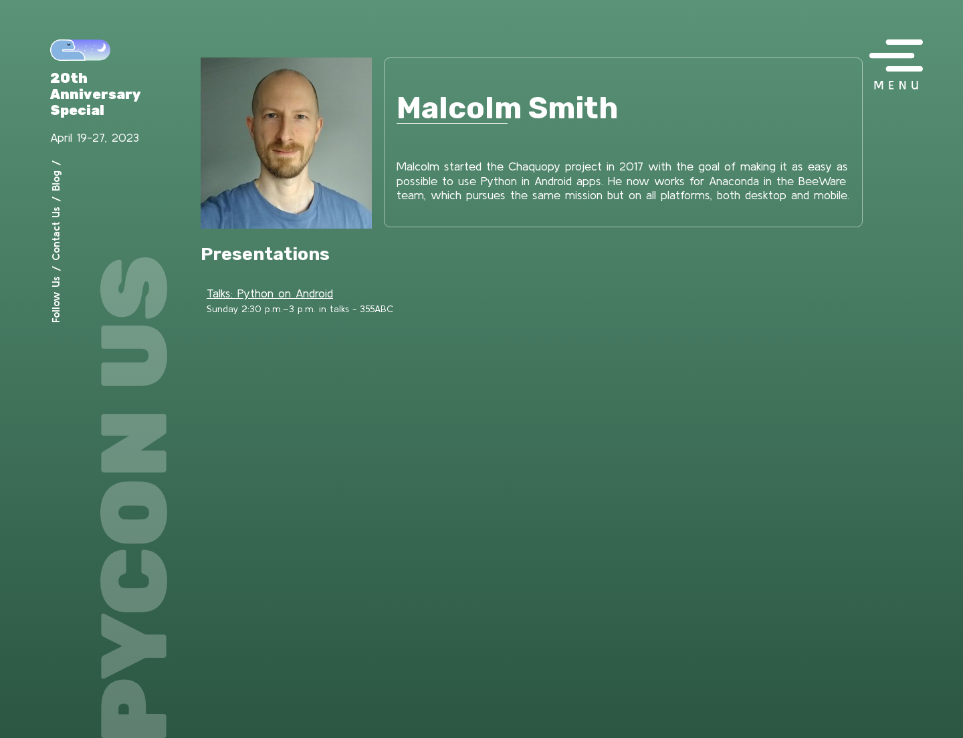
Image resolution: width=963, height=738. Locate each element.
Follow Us (55, 299)
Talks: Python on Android (270, 293)
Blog (55, 180)
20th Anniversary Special (95, 94)
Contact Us (55, 234)
